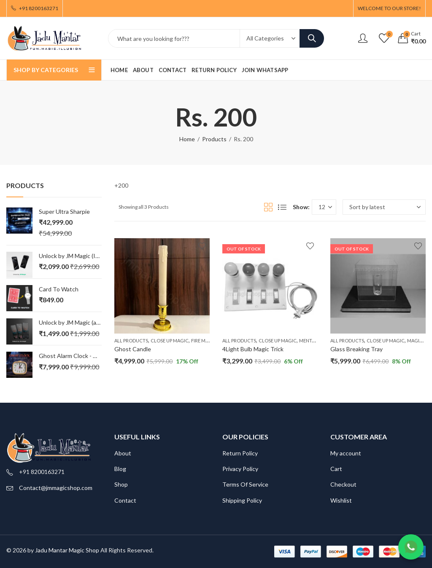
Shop (121, 484)
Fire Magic (204, 340)
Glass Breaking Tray (356, 349)
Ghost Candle (132, 349)
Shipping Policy (242, 500)
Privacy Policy (240, 468)
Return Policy (240, 453)
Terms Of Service (245, 484)
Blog (120, 468)
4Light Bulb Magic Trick (253, 349)
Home (187, 139)
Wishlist (341, 500)
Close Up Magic (170, 340)
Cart (336, 468)
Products (214, 139)
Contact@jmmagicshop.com (55, 487)
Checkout (343, 484)
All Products (131, 340)
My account (345, 453)
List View (282, 207)
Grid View (268, 207)
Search (312, 38)
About (122, 453)
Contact (125, 500)
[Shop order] (384, 207)
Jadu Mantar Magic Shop (67, 550)
